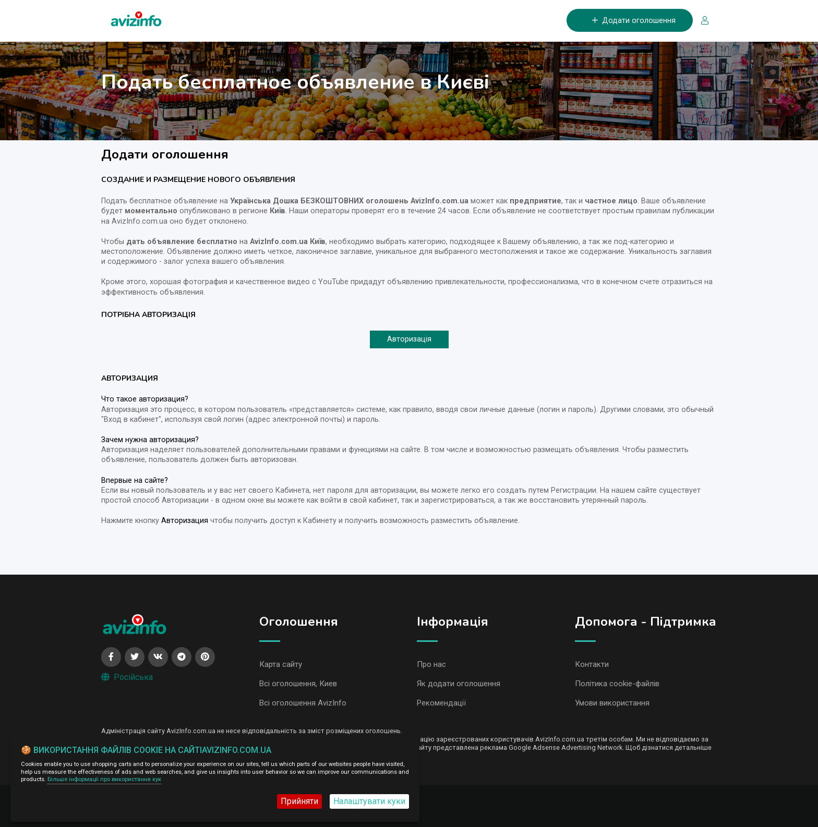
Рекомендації (441, 703)
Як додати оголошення (458, 683)
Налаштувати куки (369, 801)
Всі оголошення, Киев (298, 683)
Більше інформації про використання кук (104, 779)
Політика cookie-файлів (617, 683)
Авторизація (409, 339)
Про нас (431, 664)
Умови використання (612, 703)
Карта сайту (280, 664)
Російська (127, 677)
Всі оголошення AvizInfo (302, 703)
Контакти (592, 664)
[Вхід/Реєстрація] (700, 21)
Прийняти (299, 801)
